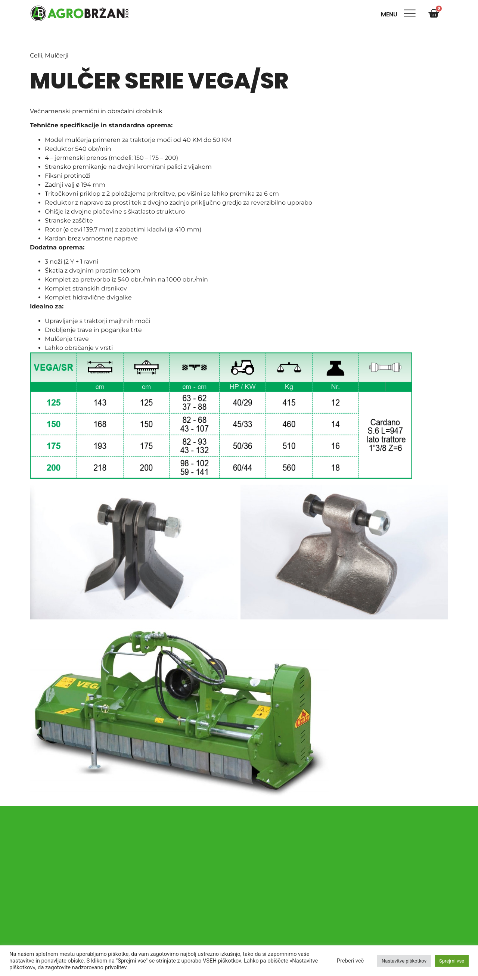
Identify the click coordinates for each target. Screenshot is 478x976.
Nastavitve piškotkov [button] (404, 961)
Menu (390, 14)
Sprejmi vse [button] (451, 961)
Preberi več (350, 960)
